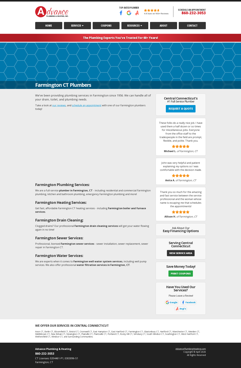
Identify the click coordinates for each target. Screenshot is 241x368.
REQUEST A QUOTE (181, 108)
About (163, 25)
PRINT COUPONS (181, 273)
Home (48, 25)
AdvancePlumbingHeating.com (191, 348)
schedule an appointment (86, 105)
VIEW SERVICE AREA (180, 253)
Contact (192, 25)
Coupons (106, 25)
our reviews (59, 105)
